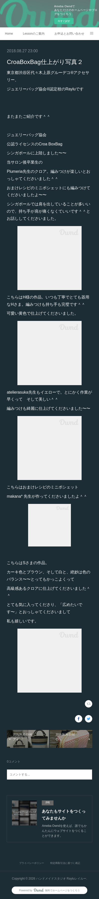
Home (9, 33)
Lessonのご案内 (34, 33)
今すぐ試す (64, 21)
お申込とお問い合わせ (69, 33)
